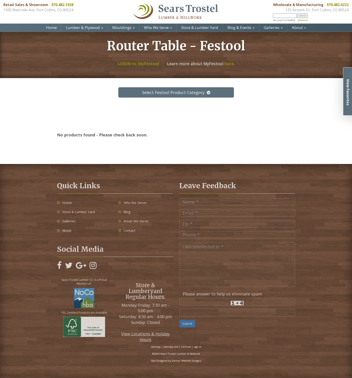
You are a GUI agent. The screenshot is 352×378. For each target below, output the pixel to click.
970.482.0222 (338, 4)
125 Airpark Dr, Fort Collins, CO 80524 (317, 9)
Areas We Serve (133, 221)
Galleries (273, 27)
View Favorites (347, 92)
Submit (187, 323)
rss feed (186, 346)
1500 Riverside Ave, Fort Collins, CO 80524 (38, 9)
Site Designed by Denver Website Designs (176, 360)
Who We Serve (158, 27)
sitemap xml (170, 346)
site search (278, 20)
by (289, 20)
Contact (126, 230)
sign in (197, 346)
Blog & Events (241, 27)
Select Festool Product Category (176, 92)
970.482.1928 (62, 4)
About (299, 27)
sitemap (156, 346)
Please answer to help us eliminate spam (220, 293)
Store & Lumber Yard (199, 27)
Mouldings (123, 27)
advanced (302, 20)
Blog (124, 212)
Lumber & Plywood (84, 27)
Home (51, 27)
